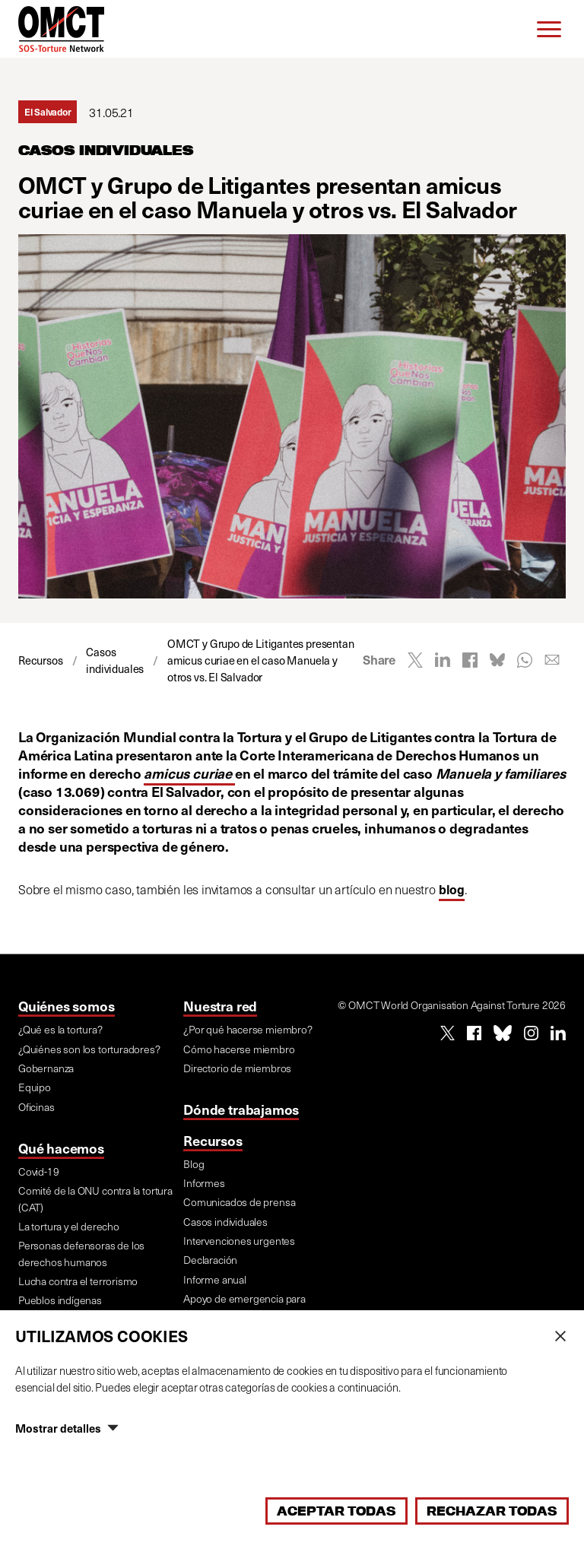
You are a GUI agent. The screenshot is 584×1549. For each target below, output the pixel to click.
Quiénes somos (66, 1005)
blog (452, 889)
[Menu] (549, 29)
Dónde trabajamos (241, 1109)
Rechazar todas (492, 1511)
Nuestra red (220, 1005)
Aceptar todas (336, 1511)
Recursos (213, 1140)
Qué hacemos (61, 1148)
